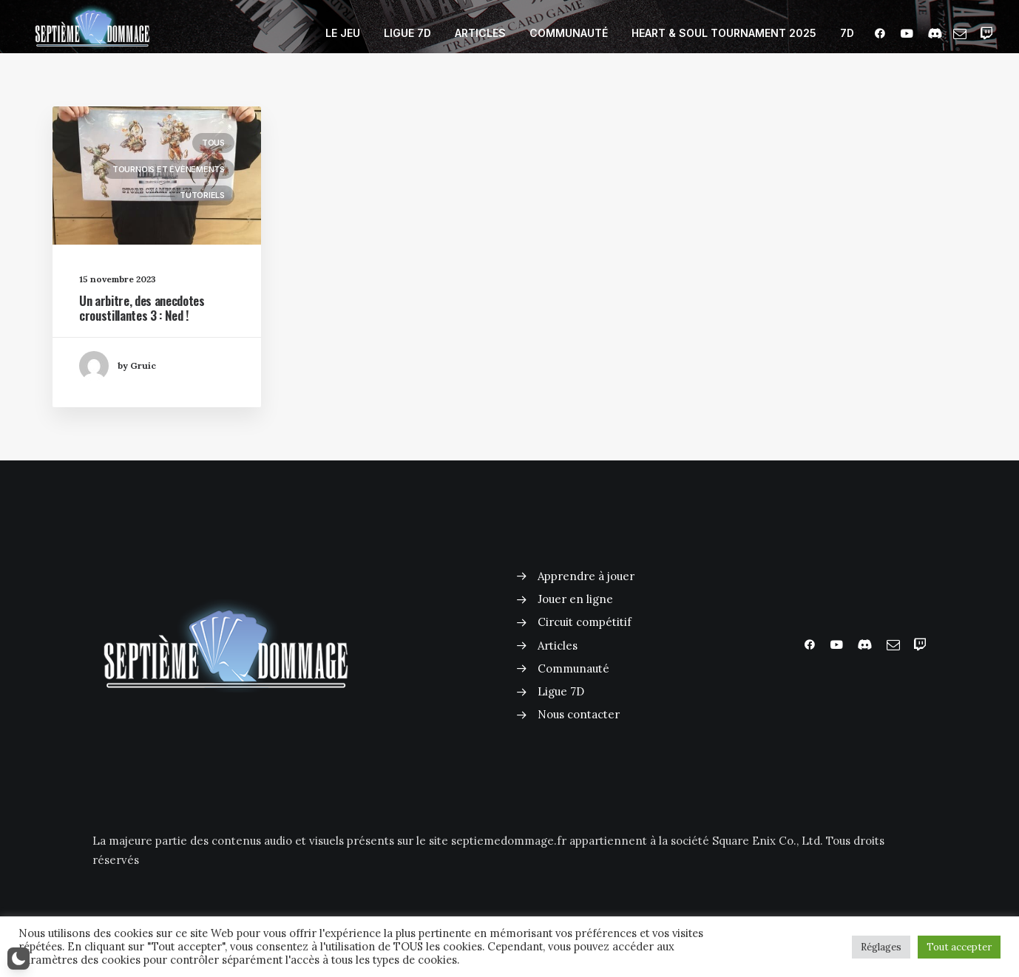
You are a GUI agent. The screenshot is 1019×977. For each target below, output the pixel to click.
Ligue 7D (561, 691)
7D (847, 33)
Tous (213, 145)
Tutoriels (202, 197)
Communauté (573, 668)
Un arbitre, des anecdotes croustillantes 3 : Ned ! (142, 310)
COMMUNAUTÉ (568, 33)
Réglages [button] (881, 947)
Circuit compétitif (585, 622)
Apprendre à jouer (586, 576)
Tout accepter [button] (959, 947)
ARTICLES (480, 33)
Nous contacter (579, 714)
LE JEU (342, 33)
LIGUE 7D (407, 33)
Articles (558, 646)
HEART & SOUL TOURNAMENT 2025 (724, 33)
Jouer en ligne (575, 599)
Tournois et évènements (168, 171)
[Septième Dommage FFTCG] (92, 33)
